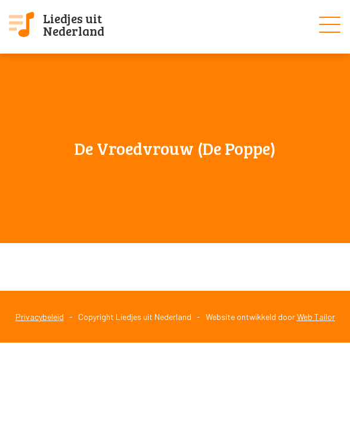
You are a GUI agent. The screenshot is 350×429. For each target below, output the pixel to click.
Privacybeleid (40, 317)
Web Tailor (316, 317)
